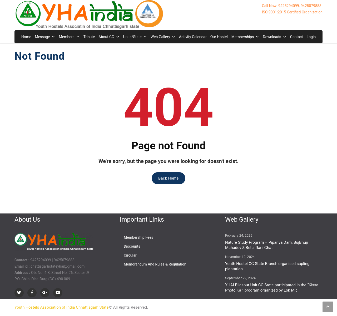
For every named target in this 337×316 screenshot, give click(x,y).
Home (26, 37)
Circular (130, 255)
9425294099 (40, 260)
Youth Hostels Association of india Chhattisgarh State (61, 307)
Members (69, 36)
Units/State (135, 36)
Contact (296, 37)
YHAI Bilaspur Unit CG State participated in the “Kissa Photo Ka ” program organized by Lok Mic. (271, 288)
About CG (108, 36)
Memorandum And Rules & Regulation (155, 264)
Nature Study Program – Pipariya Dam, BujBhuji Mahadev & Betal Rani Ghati (266, 245)
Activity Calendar (193, 37)
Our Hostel (219, 37)
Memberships (245, 36)
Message (45, 36)
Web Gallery (163, 36)
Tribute (89, 37)
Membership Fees (138, 237)
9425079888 (64, 260)
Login (311, 37)
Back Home (168, 178)
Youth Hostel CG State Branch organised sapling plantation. (267, 266)
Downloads (274, 36)
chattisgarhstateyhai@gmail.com (58, 266)
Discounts (132, 246)
